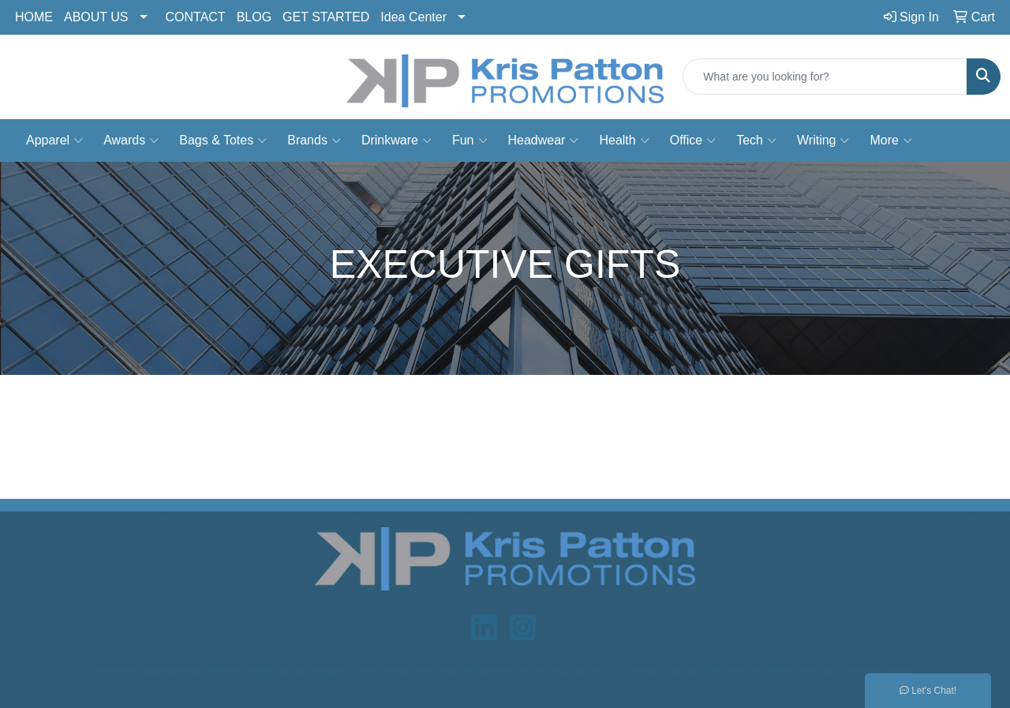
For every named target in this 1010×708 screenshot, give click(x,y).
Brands (314, 140)
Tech (756, 140)
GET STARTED (325, 17)
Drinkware (396, 140)
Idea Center (413, 17)
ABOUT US (96, 17)
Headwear (543, 140)
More (890, 140)
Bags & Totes (223, 140)
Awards (131, 140)
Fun (470, 140)
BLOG (254, 17)
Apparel (54, 140)
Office (693, 140)
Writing (823, 140)
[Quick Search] (825, 76)
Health (624, 140)
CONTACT (196, 17)
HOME (34, 17)
